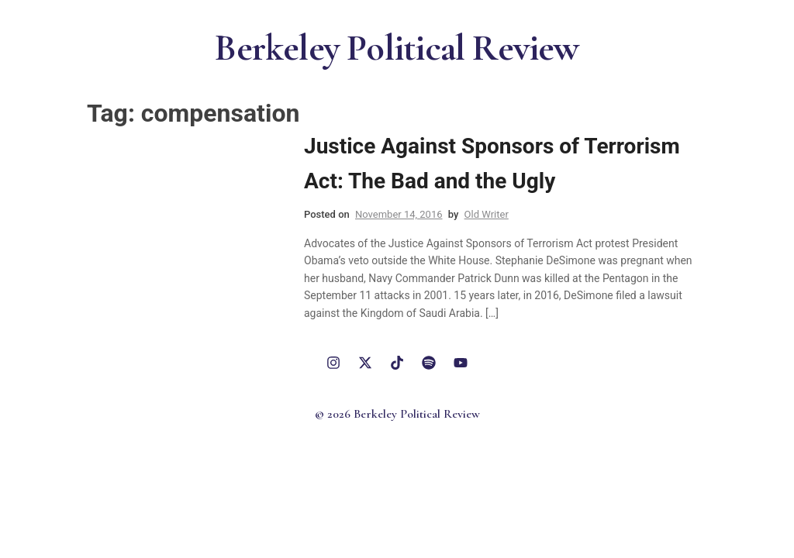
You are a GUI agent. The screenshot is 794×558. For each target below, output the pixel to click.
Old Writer (486, 214)
